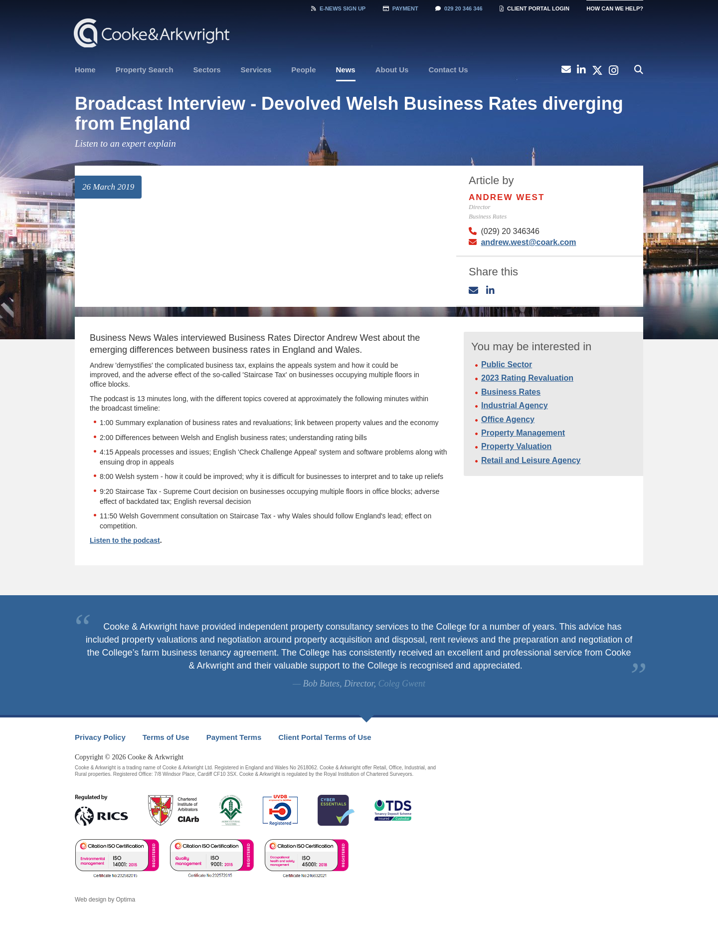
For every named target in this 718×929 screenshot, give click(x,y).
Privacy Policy (100, 737)
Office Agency (508, 419)
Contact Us (448, 69)
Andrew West (506, 197)
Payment (400, 8)
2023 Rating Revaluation (527, 378)
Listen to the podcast (125, 540)
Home (85, 69)
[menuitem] (85, 70)
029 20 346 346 (458, 8)
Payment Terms (234, 737)
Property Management (523, 433)
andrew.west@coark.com (528, 242)
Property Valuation (516, 446)
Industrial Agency (514, 405)
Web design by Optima (105, 899)
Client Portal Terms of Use (324, 737)
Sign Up (338, 8)
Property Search (145, 69)
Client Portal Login (534, 8)
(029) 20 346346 (510, 231)
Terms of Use (166, 737)
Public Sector (506, 364)
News (346, 69)
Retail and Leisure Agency (530, 460)
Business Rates (510, 392)
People (303, 69)
